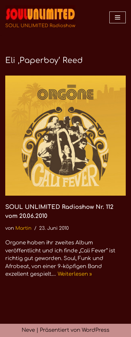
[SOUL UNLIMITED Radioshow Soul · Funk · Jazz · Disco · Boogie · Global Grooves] (40, 17)
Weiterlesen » (75, 274)
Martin (23, 228)
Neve (28, 330)
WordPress (95, 330)
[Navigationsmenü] (117, 17)
